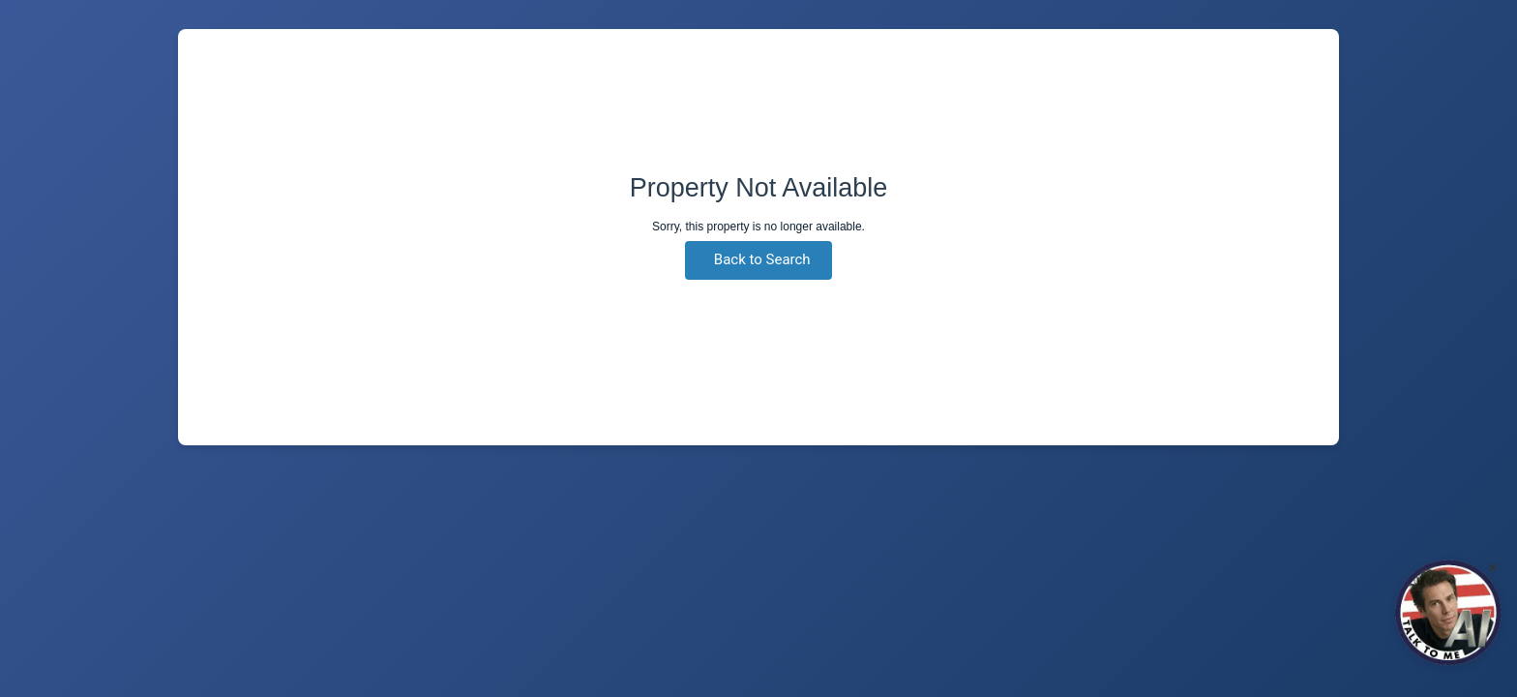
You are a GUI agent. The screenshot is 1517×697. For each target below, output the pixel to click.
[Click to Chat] (1448, 613)
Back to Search (762, 259)
